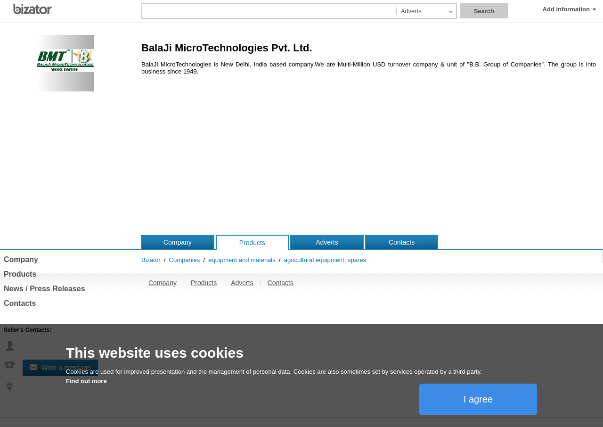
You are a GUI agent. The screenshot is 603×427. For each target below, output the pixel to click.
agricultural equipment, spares (325, 259)
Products (252, 242)
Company (177, 242)
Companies (184, 259)
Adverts (327, 242)
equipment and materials (241, 259)
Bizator (150, 259)
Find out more (86, 381)
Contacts (402, 242)
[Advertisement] (301, 164)
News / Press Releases (44, 289)
